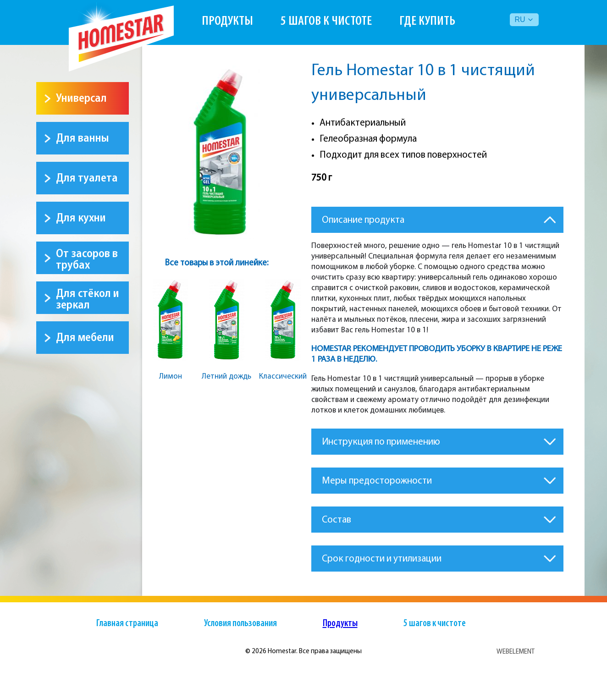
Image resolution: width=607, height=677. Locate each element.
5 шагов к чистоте (326, 21)
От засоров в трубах (87, 259)
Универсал (81, 98)
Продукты (227, 21)
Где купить (427, 21)
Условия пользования (240, 623)
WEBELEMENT (516, 651)
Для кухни (81, 218)
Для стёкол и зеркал (87, 299)
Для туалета (87, 178)
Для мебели (85, 337)
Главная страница (127, 623)
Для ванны (82, 138)
